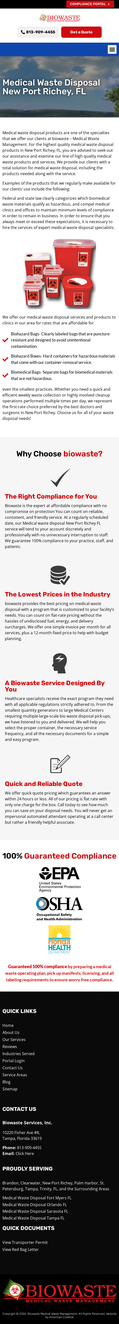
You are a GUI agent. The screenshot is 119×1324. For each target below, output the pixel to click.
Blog (6, 1082)
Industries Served (18, 1053)
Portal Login (13, 1060)
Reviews (9, 1046)
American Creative (61, 1317)
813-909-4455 (29, 1147)
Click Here (25, 1153)
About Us (11, 1032)
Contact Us (12, 1067)
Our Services (14, 1039)
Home (8, 1025)
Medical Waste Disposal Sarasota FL (35, 1211)
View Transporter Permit (25, 1242)
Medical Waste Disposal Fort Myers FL (36, 1198)
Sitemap (10, 1089)
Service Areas (14, 1075)
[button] (112, 49)
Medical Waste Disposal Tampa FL (33, 1218)
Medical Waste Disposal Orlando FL (34, 1204)
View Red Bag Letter (20, 1249)
